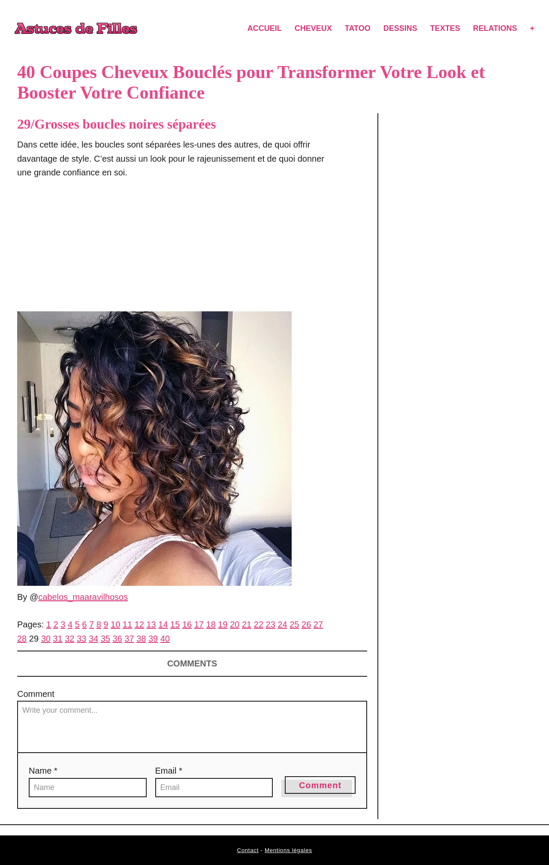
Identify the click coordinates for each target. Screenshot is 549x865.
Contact (248, 850)
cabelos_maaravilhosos (83, 597)
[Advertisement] (173, 250)
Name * (43, 770)
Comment (35, 694)
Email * (168, 770)
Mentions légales (288, 850)
